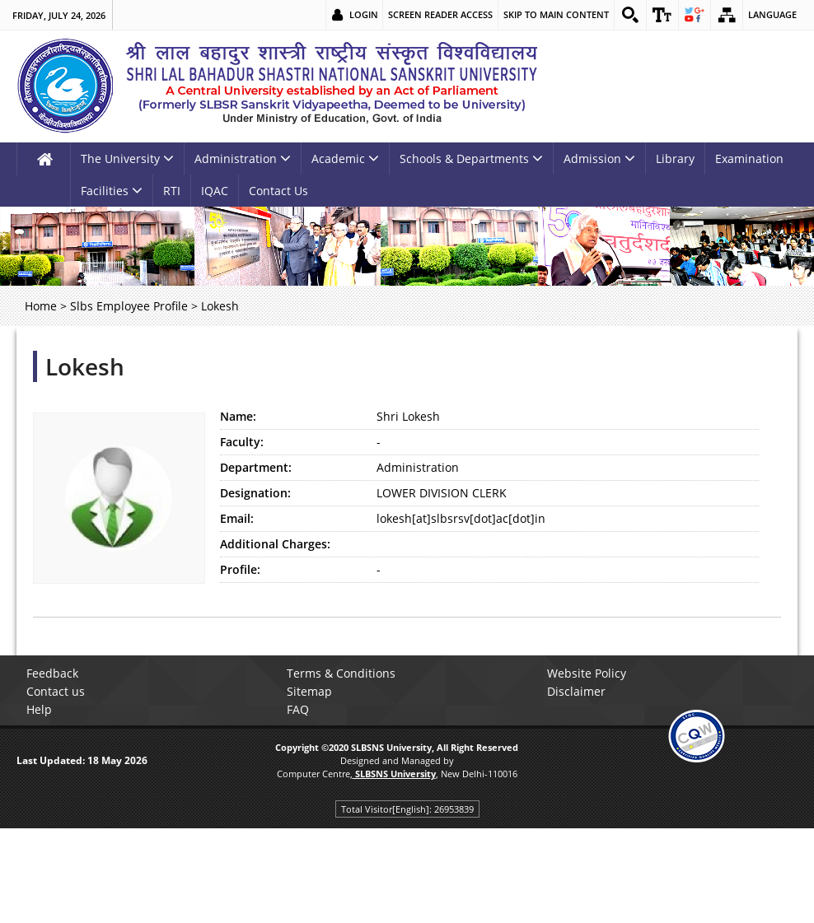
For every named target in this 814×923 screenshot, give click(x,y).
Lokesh (84, 366)
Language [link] (772, 14)
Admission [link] (599, 158)
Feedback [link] (52, 673)
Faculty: (242, 442)
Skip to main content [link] (556, 14)
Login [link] (363, 14)
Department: (256, 467)
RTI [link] (171, 190)
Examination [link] (749, 158)
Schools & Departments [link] (471, 158)
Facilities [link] (112, 190)
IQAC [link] (214, 190)
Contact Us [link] (278, 190)
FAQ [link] (298, 709)
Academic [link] (345, 158)
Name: (238, 416)
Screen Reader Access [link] (440, 14)
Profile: (240, 569)
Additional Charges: (275, 544)
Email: (237, 518)
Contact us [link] (55, 691)
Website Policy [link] (586, 673)
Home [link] (41, 306)
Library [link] (675, 158)
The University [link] (127, 158)
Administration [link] (242, 158)
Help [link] (39, 709)
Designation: (255, 493)
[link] (630, 15)
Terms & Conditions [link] (341, 673)
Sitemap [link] (309, 691)
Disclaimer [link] (576, 691)
